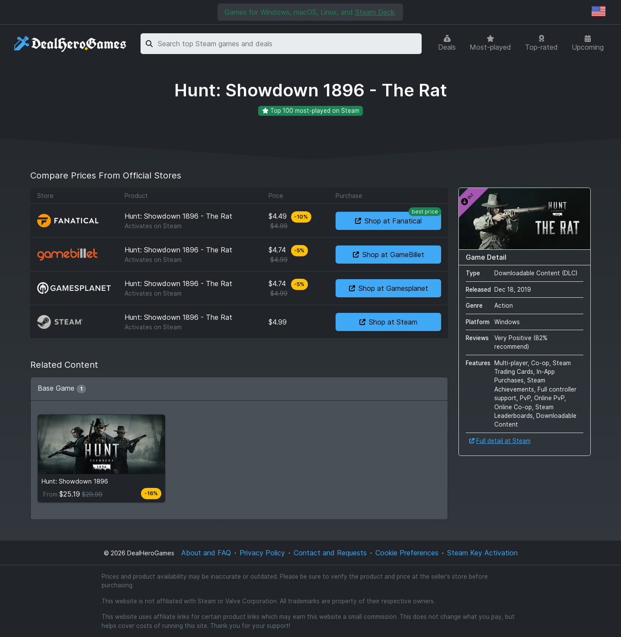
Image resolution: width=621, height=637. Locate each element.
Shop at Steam (388, 322)
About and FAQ (206, 552)
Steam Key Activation (482, 552)
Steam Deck (374, 12)
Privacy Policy (262, 552)
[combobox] (288, 43)
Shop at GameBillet (388, 254)
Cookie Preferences (407, 552)
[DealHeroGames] (70, 44)
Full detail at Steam (500, 440)
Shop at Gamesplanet (388, 288)
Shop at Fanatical (398, 218)
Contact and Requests (330, 552)
